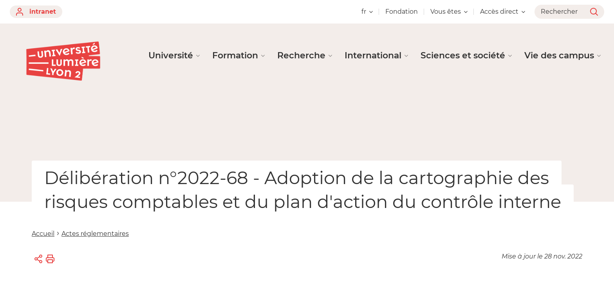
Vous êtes (449, 11)
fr (367, 11)
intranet (36, 12)
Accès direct (502, 11)
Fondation (401, 11)
